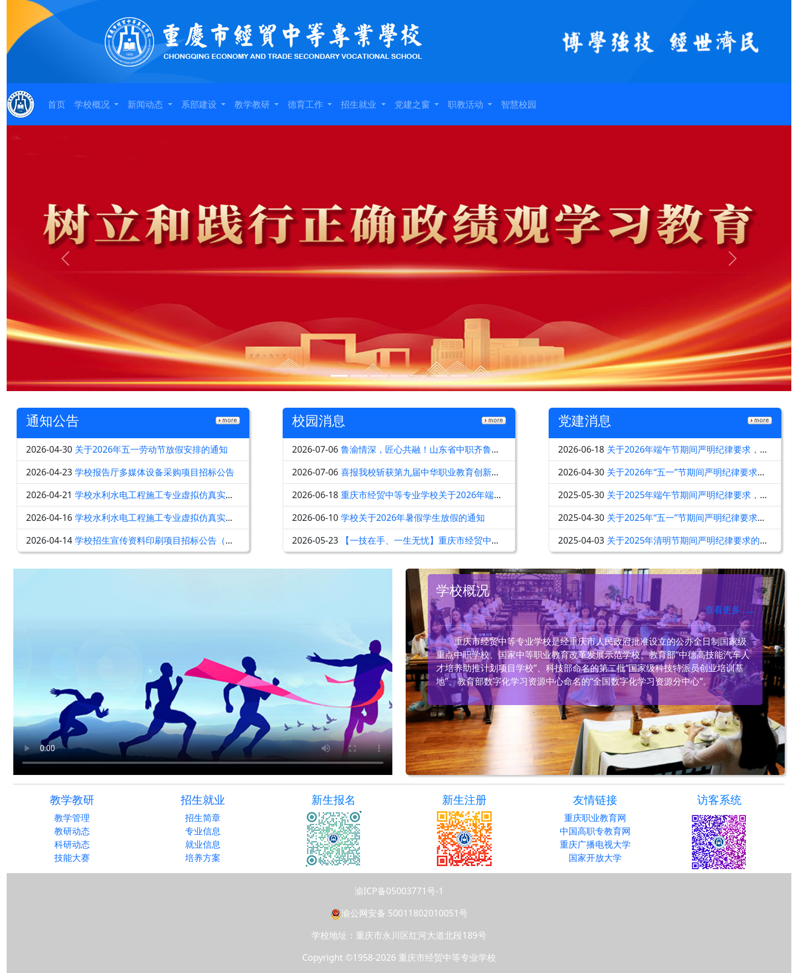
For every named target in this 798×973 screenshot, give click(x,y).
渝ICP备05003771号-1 (399, 891)
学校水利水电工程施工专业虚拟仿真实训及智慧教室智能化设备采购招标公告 (225, 517)
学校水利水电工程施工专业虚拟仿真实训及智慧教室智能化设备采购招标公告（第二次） (248, 495)
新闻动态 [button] (146, 104)
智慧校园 (518, 104)
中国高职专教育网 (595, 831)
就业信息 (203, 844)
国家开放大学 (595, 858)
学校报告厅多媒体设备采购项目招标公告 (154, 472)
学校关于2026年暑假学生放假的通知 (413, 517)
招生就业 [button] (359, 104)
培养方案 (203, 858)
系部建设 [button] (200, 104)
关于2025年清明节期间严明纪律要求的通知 (692, 540)
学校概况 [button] (93, 104)
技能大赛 (72, 858)
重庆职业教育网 (595, 818)
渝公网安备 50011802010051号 (399, 913)
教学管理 (72, 818)
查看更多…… (729, 610)
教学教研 (72, 799)
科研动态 (72, 844)
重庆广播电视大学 (595, 844)
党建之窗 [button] (413, 104)
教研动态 (72, 831)
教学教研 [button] (253, 104)
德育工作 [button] (306, 104)
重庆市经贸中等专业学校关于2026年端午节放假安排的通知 (457, 495)
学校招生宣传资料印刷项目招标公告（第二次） (168, 540)
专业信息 (203, 831)
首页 (56, 104)
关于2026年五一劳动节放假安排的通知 (151, 449)
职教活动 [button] (466, 104)
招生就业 (203, 799)
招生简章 (203, 818)
